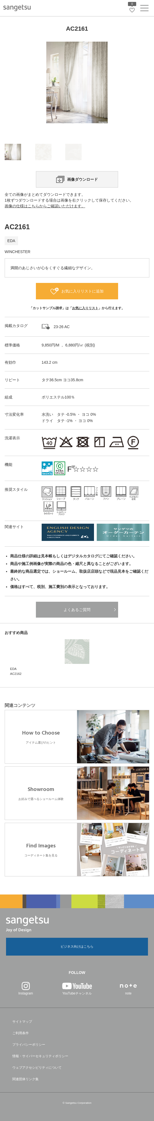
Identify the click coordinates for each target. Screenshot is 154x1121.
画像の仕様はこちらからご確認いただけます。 (45, 206)
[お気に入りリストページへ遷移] (132, 10)
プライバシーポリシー (28, 1045)
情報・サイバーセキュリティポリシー (40, 1056)
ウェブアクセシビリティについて (37, 1068)
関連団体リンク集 (25, 1079)
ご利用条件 (20, 1033)
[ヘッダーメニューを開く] (144, 9)
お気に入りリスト (85, 308)
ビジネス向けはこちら (77, 946)
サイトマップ (22, 1021)
